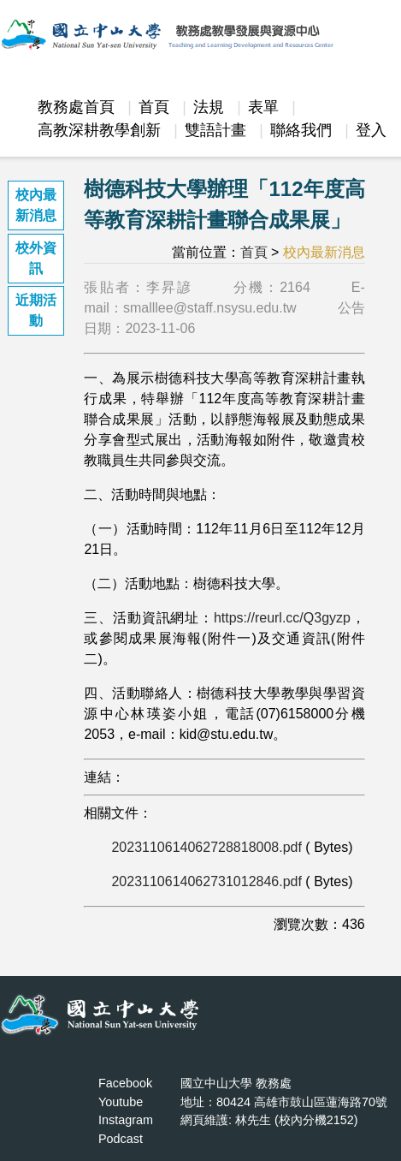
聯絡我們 (301, 130)
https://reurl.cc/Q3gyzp (282, 617)
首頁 (154, 107)
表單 (263, 107)
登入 (371, 130)
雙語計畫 (215, 130)
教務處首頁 (76, 107)
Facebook (125, 1083)
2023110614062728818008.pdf (206, 847)
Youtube (120, 1102)
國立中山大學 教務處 (236, 1083)
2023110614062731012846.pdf (206, 881)
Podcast (120, 1139)
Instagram (125, 1120)
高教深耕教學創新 (99, 130)
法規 (208, 107)
